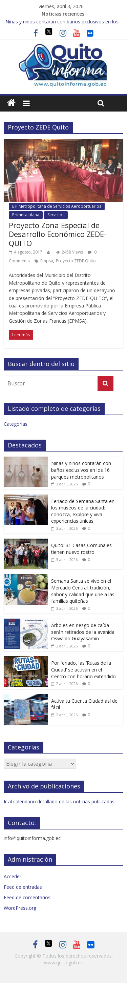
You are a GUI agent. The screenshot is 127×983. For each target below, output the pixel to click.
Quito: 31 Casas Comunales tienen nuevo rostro (81, 548)
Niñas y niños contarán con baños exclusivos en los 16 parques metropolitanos (81, 470)
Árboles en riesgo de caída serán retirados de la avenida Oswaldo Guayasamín (82, 632)
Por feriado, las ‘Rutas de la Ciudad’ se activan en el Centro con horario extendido (83, 669)
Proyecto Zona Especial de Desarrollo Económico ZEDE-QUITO (57, 234)
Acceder (12, 876)
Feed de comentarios (27, 897)
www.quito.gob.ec (63, 962)
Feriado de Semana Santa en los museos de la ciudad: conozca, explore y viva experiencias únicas (82, 511)
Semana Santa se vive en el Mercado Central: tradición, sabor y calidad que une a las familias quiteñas (82, 591)
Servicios (55, 215)
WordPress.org (20, 908)
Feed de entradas (23, 887)
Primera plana (25, 215)
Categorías (15, 424)
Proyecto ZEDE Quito (76, 261)
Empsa (46, 261)
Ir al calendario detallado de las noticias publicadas (59, 801)
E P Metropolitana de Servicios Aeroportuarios (56, 206)
